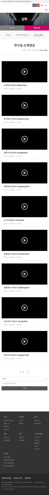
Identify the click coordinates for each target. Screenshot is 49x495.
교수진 (21, 420)
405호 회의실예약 (9, 460)
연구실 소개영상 (38, 35)
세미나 (36, 446)
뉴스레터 (36, 449)
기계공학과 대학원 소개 (22, 35)
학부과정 (12, 28)
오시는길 (6, 429)
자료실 (6, 454)
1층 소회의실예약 (9, 463)
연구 (20, 434)
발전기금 (6, 426)
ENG (45, 5)
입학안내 (8, 35)
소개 (5, 417)
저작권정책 (28, 478)
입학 (35, 417)
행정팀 (21, 423)
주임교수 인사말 (8, 420)
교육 (5, 434)
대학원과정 (36, 28)
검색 (24, 388)
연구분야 (21, 437)
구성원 (21, 417)
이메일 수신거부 (18, 478)
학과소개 (6, 423)
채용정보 (36, 443)
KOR (42, 5)
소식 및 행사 (38, 434)
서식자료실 (7, 457)
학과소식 (36, 440)
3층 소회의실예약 (9, 466)
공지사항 (36, 437)
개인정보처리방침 (6, 478)
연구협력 (21, 440)
